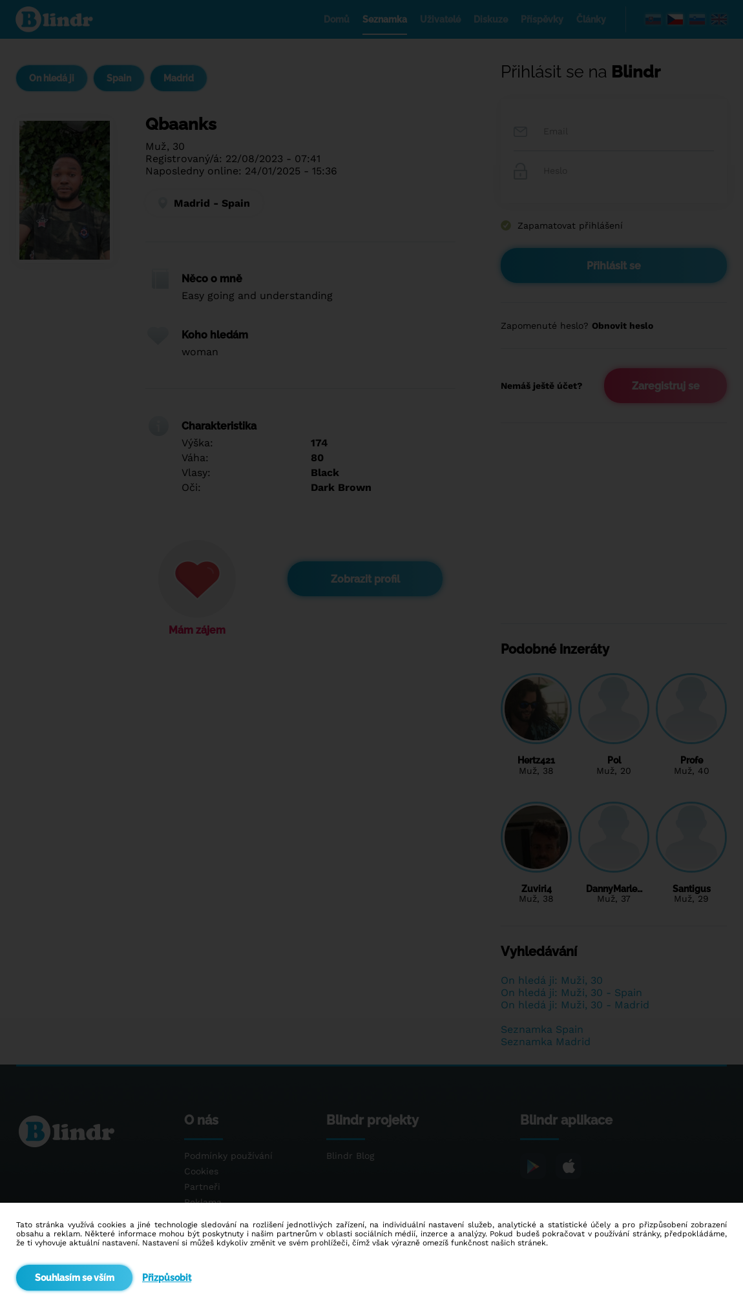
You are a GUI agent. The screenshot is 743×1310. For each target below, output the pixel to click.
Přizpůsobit (166, 1278)
